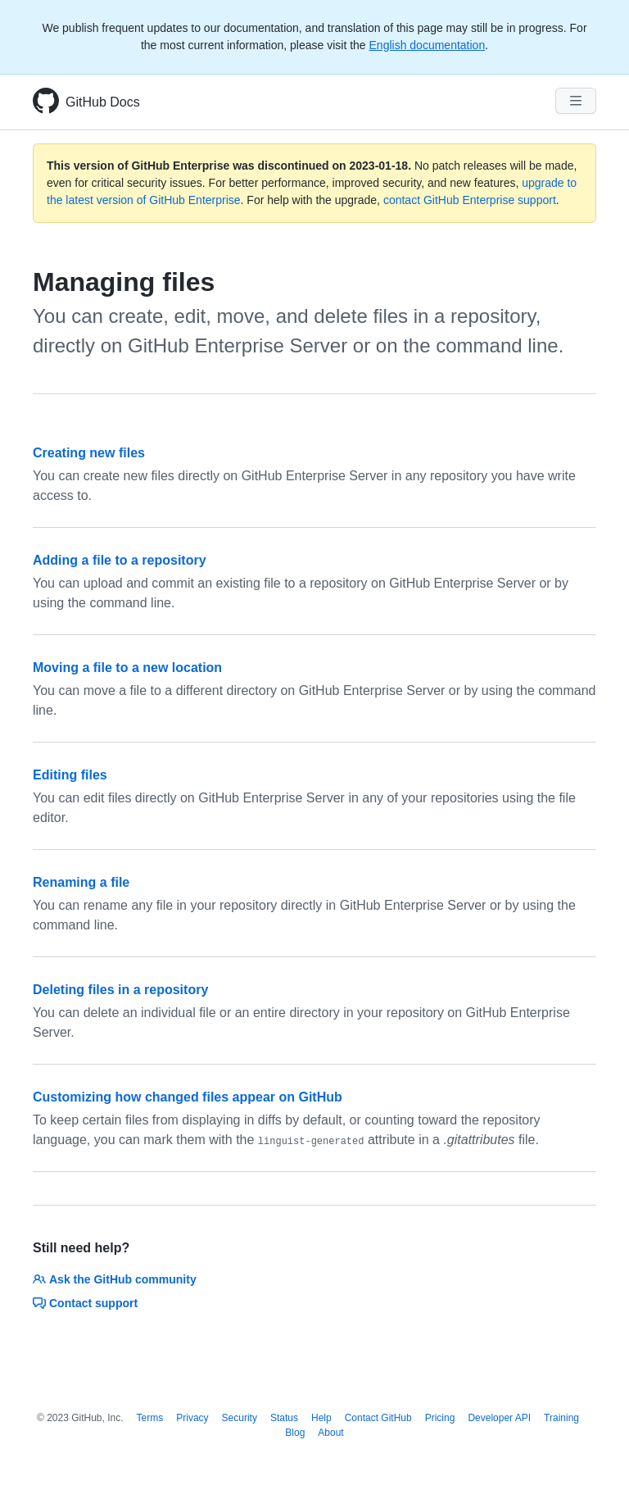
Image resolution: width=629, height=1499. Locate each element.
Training (561, 1418)
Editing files (70, 775)
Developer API (499, 1418)
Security (239, 1418)
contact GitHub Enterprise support (469, 200)
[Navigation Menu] (575, 101)
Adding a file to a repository (119, 560)
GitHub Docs (103, 102)
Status (284, 1418)
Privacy (192, 1418)
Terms (150, 1418)
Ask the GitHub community (115, 1279)
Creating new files (89, 453)
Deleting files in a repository (120, 990)
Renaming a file (81, 882)
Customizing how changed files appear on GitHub (187, 1097)
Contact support (85, 1303)
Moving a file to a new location (127, 668)
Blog (295, 1432)
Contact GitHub (378, 1418)
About (330, 1432)
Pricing (440, 1418)
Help (321, 1418)
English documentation (427, 45)
